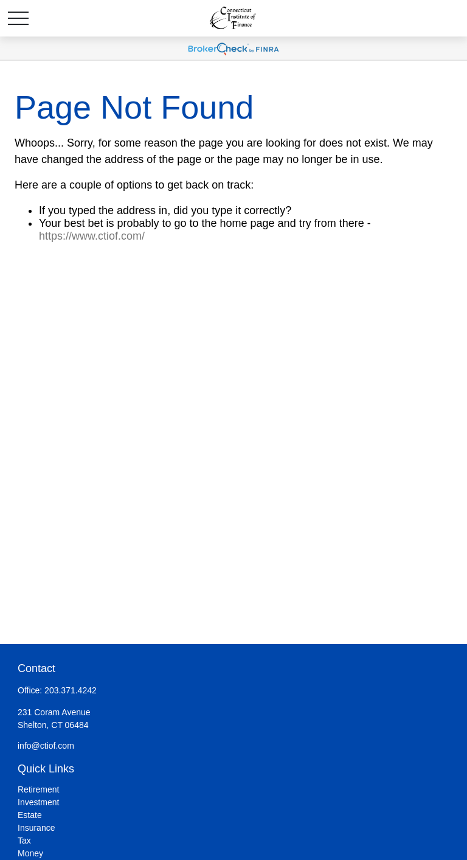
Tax (24, 840)
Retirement (38, 789)
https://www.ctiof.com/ (92, 236)
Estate (30, 815)
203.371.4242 (70, 690)
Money (30, 853)
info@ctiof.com (46, 746)
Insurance (36, 828)
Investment (38, 802)
